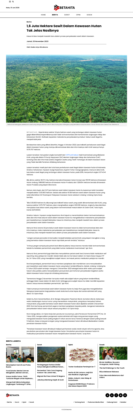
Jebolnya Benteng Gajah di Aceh (50, 380)
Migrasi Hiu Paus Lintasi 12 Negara (51, 376)
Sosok (89, 15)
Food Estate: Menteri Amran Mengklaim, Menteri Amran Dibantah (17, 373)
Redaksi (123, 402)
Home (43, 15)
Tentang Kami (79, 402)
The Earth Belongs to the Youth (111, 368)
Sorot (67, 15)
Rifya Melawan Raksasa (109, 372)
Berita (55, 15)
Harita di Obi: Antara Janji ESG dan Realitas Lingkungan (80, 373)
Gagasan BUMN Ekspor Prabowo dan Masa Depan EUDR (81, 385)
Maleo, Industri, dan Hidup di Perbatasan (79, 379)
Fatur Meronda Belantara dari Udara (111, 376)
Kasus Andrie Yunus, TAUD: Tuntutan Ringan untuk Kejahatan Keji (19, 378)
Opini (78, 15)
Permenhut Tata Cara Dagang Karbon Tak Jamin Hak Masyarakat (49, 372)
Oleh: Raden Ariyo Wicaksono (37, 47)
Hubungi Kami (112, 402)
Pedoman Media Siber (96, 402)
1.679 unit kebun (72, 155)
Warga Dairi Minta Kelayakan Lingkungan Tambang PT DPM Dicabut (18, 384)
